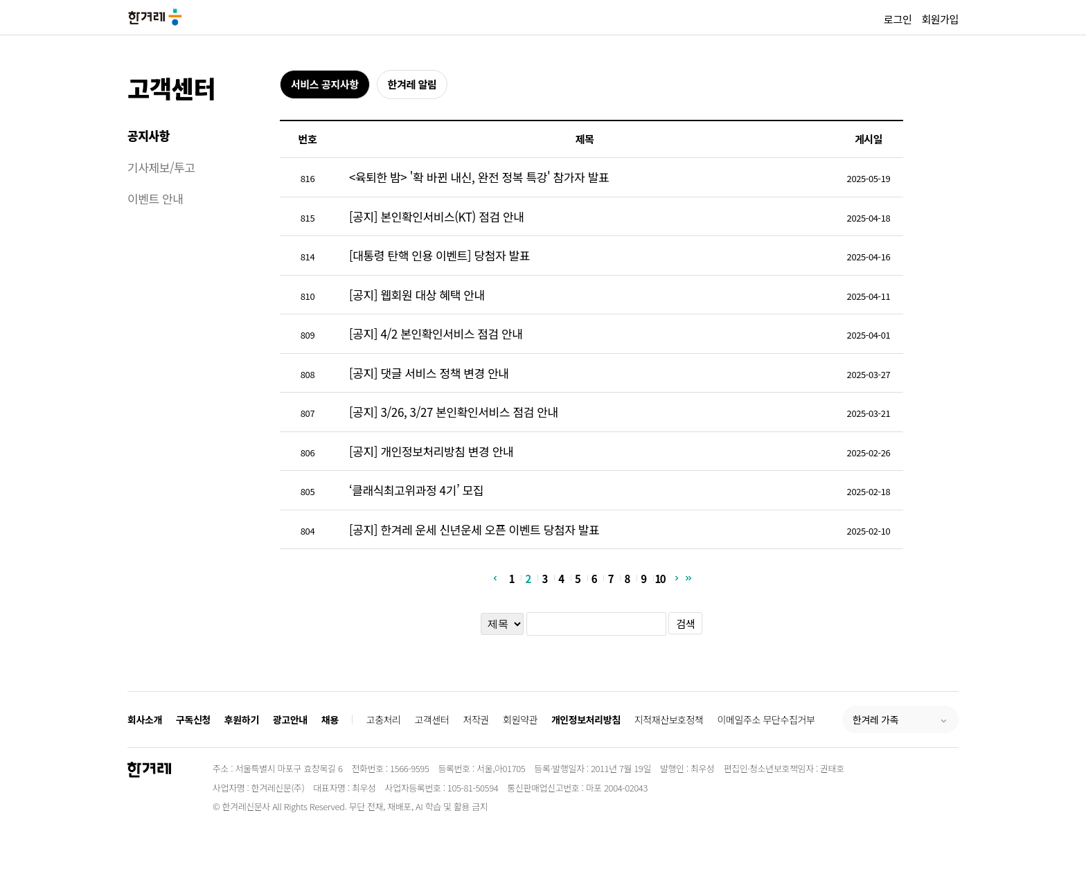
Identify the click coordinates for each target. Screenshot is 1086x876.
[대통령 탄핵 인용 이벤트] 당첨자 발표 (439, 255)
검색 (685, 623)
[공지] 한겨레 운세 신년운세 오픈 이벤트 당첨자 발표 (474, 529)
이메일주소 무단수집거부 (766, 719)
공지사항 (148, 135)
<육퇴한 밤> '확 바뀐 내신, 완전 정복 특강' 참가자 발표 (479, 177)
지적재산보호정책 (669, 719)
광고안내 (290, 719)
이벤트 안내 (155, 198)
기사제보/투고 (161, 167)
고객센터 (171, 87)
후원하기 (241, 719)
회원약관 (520, 719)
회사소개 (144, 719)
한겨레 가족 (875, 719)
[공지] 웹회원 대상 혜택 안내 (417, 294)
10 (660, 578)
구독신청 (193, 719)
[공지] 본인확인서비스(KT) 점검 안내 (436, 216)
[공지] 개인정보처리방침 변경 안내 (431, 451)
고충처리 (383, 719)
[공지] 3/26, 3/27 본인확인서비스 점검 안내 (453, 411)
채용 (330, 719)
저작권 (476, 719)
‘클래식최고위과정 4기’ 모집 (416, 490)
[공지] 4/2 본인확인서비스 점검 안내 (436, 333)
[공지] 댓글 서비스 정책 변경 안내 (429, 373)
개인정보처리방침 (586, 719)
